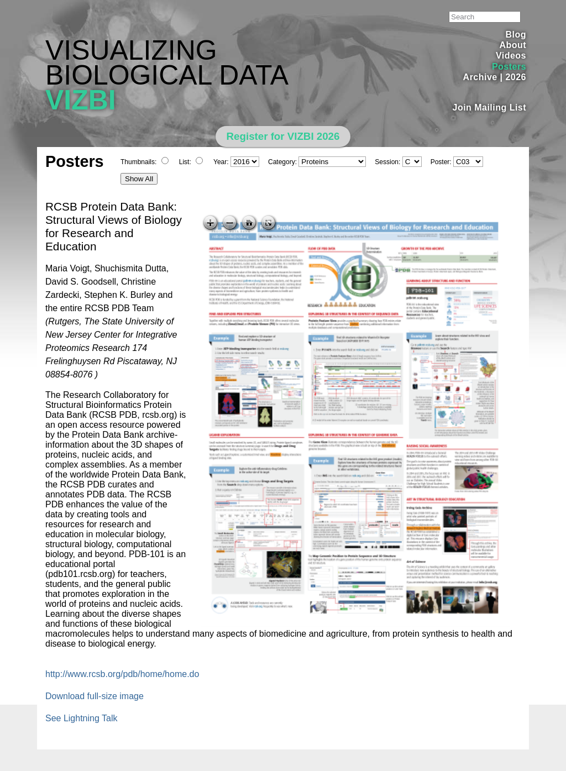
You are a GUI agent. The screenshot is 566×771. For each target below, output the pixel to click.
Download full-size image (94, 696)
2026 (515, 77)
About (512, 45)
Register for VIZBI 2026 (283, 136)
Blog (516, 34)
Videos (511, 55)
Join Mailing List (490, 107)
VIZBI (80, 100)
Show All (139, 179)
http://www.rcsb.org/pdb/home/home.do (122, 674)
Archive (480, 77)
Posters (509, 66)
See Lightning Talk (81, 718)
